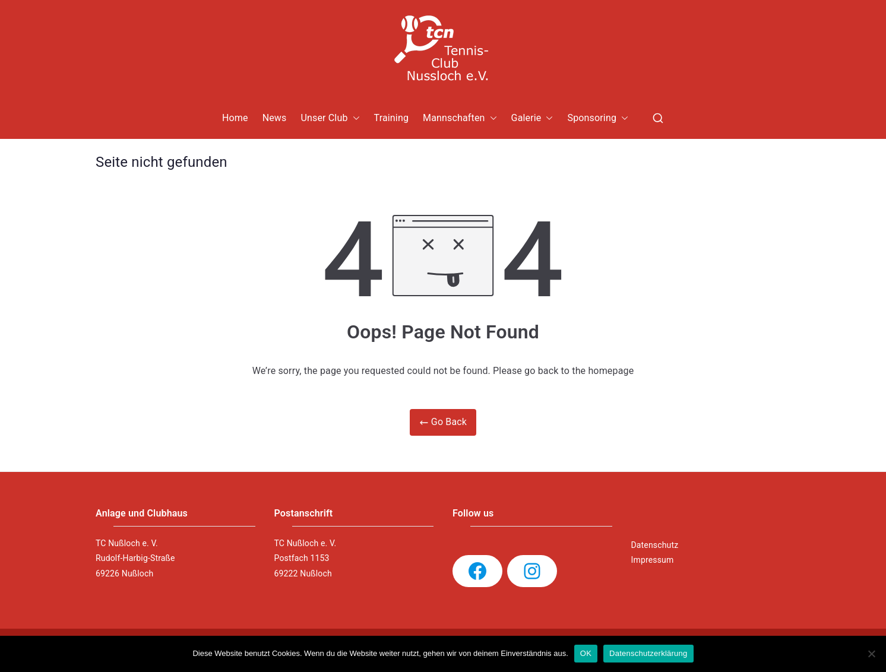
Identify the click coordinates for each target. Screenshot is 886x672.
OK (585, 653)
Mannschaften (460, 118)
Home (235, 117)
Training (391, 117)
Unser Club (329, 118)
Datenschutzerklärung (648, 653)
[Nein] (871, 654)
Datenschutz (655, 545)
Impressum (652, 560)
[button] (354, 118)
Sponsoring (597, 118)
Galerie (532, 118)
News (274, 117)
